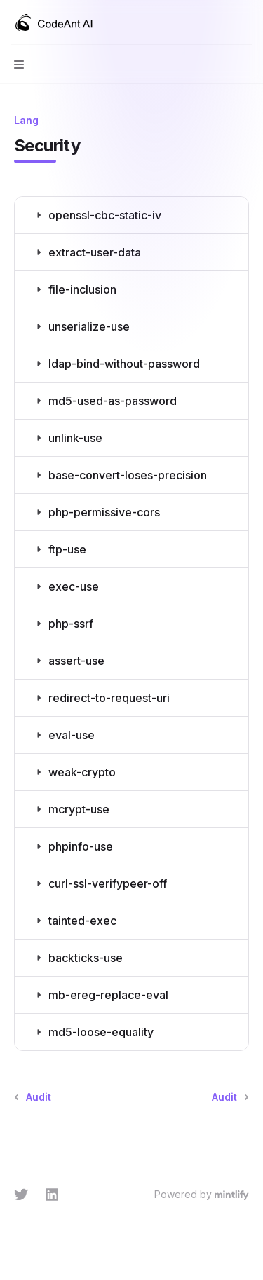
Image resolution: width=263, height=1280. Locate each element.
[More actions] (245, 22)
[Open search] (218, 22)
